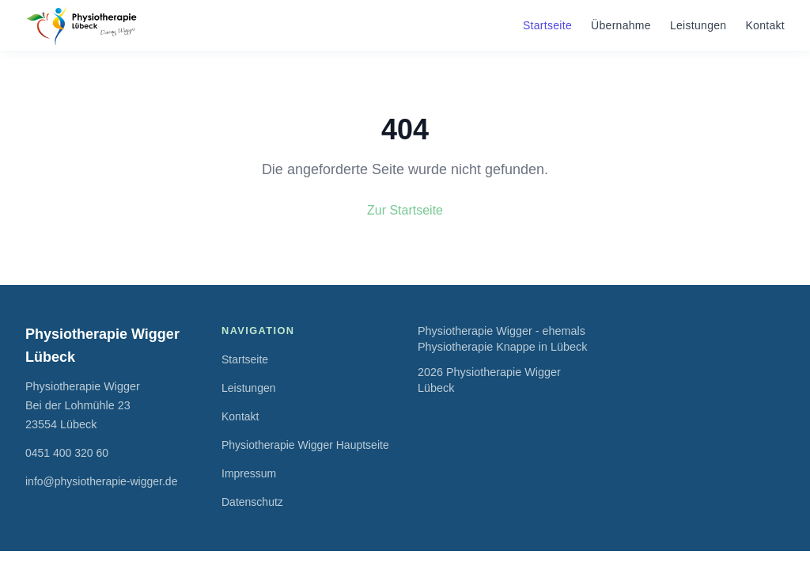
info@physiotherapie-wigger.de (101, 481)
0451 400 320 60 (66, 452)
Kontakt (765, 25)
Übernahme (621, 25)
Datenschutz (252, 502)
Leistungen (698, 25)
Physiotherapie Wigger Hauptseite (305, 445)
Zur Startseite (405, 210)
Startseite (547, 25)
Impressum (248, 473)
